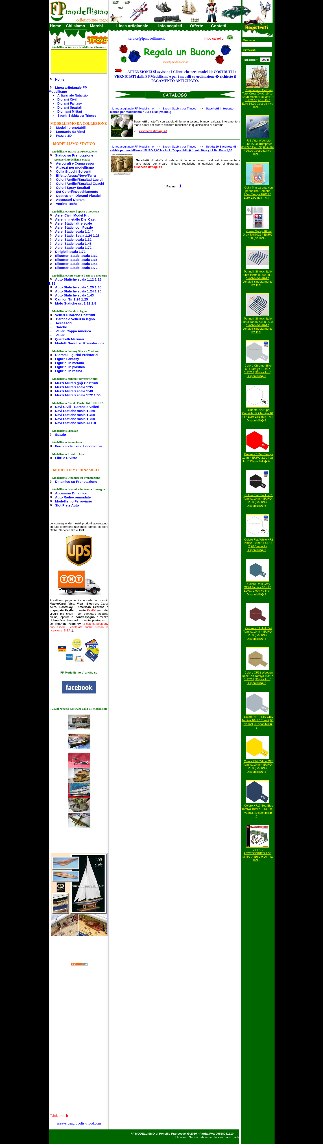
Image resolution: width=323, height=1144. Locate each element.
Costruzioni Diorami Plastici (78, 195)
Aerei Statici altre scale (73, 223)
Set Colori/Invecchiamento (77, 191)
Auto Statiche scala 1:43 (74, 295)
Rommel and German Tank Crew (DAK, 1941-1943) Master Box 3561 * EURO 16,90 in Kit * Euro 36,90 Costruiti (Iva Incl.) (257, 98)
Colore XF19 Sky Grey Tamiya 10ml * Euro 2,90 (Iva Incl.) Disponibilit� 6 (257, 722)
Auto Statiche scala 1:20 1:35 (78, 287)
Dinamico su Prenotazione (76, 481)
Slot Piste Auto (67, 505)
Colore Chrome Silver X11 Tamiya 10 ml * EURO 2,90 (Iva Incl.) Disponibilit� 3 (258, 371)
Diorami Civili (67, 99)
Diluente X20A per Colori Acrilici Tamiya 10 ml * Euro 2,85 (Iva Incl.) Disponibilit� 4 (257, 415)
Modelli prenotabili (71, 127)
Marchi (96, 26)
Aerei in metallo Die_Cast (75, 219)
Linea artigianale (132, 26)
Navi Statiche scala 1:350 (75, 411)
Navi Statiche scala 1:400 (75, 415)
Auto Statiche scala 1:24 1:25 (78, 291)
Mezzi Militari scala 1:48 (74, 391)
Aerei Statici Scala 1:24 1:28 (77, 235)
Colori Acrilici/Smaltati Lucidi (79, 179)
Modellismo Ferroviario (73, 501)
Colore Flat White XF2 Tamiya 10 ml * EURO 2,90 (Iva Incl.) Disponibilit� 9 (258, 545)
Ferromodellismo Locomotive (78, 446)
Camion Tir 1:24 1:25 (71, 299)
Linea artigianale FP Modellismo (68, 89)
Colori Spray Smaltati (73, 187)
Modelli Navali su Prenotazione (80, 343)
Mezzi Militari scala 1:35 (74, 387)
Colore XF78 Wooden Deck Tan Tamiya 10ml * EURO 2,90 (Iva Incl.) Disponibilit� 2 (257, 678)
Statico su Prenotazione (74, 155)
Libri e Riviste (66, 458)
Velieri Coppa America (73, 331)
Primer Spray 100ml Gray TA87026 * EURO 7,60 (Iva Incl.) (257, 235)
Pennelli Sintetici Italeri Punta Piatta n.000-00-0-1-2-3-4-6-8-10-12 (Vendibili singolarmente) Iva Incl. (257, 278)
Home (55, 26)
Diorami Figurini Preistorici (76, 355)
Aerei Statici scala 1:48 (73, 243)
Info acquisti (170, 26)
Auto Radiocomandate (73, 497)
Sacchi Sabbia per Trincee (76, 115)
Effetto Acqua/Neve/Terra (76, 175)
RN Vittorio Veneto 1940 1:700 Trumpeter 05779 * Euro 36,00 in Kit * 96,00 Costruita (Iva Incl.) (257, 147)
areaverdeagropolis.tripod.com (79, 1123)
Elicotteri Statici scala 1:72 (76, 268)
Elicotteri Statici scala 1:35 (76, 260)
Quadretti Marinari (69, 339)
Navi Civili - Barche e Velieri (77, 407)
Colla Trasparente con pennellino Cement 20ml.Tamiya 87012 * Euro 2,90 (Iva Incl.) (258, 192)
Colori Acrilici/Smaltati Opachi (80, 183)
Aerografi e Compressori (76, 163)
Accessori (64, 323)
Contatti (218, 26)
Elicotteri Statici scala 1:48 (76, 264)
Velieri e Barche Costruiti (75, 315)
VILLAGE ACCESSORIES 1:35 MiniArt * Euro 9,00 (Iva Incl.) (257, 855)
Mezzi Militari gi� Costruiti (76, 383)
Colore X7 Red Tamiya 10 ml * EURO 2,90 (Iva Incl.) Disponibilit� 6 (257, 458)
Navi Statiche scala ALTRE (76, 423)
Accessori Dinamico (71, 493)
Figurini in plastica (70, 367)
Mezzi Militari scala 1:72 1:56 (78, 395)
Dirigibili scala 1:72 (70, 251)
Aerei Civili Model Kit (72, 215)
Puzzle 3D (64, 135)
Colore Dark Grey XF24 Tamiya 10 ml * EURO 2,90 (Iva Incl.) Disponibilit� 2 (257, 589)
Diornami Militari (69, 111)
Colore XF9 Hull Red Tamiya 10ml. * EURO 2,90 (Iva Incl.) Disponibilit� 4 (257, 633)
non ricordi (250, 60)
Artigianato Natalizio (72, 95)
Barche (61, 327)
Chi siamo (75, 26)
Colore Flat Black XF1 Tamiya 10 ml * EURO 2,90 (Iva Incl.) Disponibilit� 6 (258, 500)
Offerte (196, 26)
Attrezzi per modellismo (75, 167)
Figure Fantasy (67, 359)
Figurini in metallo (69, 363)
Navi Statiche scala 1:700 (75, 419)
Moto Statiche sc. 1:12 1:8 (75, 303)
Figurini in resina (68, 371)
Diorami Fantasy (69, 103)
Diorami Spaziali (69, 107)
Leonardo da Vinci (70, 131)
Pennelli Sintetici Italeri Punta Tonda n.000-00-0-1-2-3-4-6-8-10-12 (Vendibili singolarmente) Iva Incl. (257, 325)
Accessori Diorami (71, 200)
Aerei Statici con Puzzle (74, 227)
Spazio (60, 434)
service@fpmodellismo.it (147, 38)
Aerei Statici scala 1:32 (73, 239)
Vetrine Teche (67, 204)
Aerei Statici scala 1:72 (73, 247)
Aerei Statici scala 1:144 (74, 231)
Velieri (60, 335)
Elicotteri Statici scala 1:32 (76, 256)
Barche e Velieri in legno (75, 319)
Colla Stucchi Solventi (74, 171)
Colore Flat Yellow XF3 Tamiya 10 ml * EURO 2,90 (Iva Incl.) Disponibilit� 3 (258, 766)
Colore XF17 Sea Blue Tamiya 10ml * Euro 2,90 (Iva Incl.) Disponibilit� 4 (257, 811)
